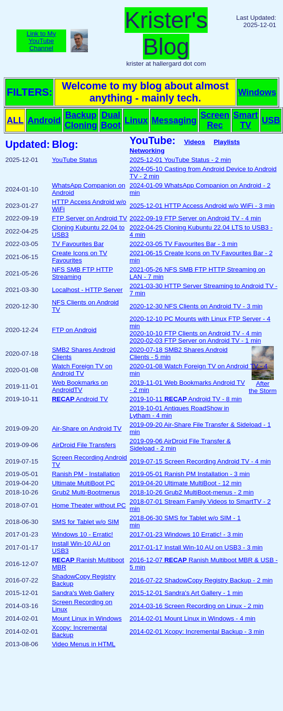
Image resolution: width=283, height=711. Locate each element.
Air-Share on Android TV (86, 428)
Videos (194, 141)
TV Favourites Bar (77, 243)
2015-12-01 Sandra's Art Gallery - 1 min (185, 592)
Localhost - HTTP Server (87, 289)
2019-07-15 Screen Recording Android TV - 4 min (199, 461)
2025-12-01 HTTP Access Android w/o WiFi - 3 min (202, 205)
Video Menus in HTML (83, 644)
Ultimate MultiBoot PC (83, 483)
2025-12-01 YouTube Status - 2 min (180, 159)
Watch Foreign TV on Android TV (82, 370)
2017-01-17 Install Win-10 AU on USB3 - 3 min (196, 547)
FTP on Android (74, 330)
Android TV (80, 399)
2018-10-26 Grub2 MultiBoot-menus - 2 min (191, 492)
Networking (147, 150)
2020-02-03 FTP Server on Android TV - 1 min (195, 340)
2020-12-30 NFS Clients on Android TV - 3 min (195, 306)
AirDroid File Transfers (84, 445)
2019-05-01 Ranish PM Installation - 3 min (189, 474)
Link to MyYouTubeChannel (41, 41)
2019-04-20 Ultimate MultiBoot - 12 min (185, 483)
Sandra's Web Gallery (83, 592)
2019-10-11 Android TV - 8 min (185, 399)
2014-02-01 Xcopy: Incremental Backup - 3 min (196, 631)
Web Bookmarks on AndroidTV (80, 386)
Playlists (226, 141)
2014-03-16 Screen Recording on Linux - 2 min (196, 605)
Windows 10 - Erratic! (82, 534)
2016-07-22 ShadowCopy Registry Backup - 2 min (200, 580)
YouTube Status (74, 159)
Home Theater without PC (89, 505)
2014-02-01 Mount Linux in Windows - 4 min (192, 618)
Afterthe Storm (263, 384)
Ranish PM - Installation (86, 474)
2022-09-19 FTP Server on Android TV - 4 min (195, 218)
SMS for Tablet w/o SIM (85, 521)
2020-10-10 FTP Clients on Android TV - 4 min (195, 333)
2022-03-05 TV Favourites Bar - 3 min (183, 243)
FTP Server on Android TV (89, 218)
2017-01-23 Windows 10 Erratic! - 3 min (186, 534)
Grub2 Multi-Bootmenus (86, 492)
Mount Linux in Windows (86, 618)
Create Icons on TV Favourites (79, 256)
